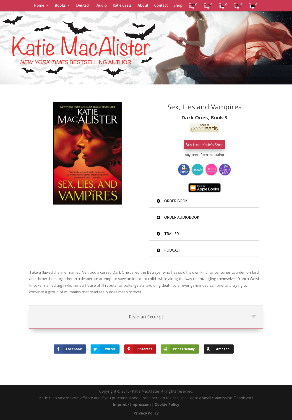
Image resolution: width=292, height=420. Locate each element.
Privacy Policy (146, 413)
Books (60, 6)
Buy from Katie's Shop (204, 144)
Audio (101, 6)
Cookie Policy (167, 404)
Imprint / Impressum (132, 404)
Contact (161, 6)
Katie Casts (122, 6)
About (143, 6)
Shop (178, 6)
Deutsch (83, 6)
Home (39, 6)
